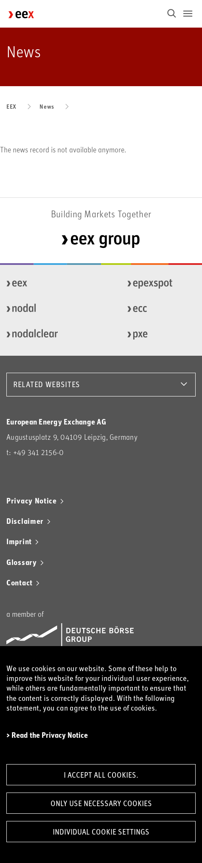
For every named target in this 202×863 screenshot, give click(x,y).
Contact (19, 582)
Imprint (19, 541)
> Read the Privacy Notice (47, 735)
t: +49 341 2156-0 (35, 452)
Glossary (21, 562)
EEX (11, 106)
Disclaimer (25, 521)
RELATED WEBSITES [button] (46, 384)
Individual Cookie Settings (101, 831)
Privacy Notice (31, 500)
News (46, 106)
